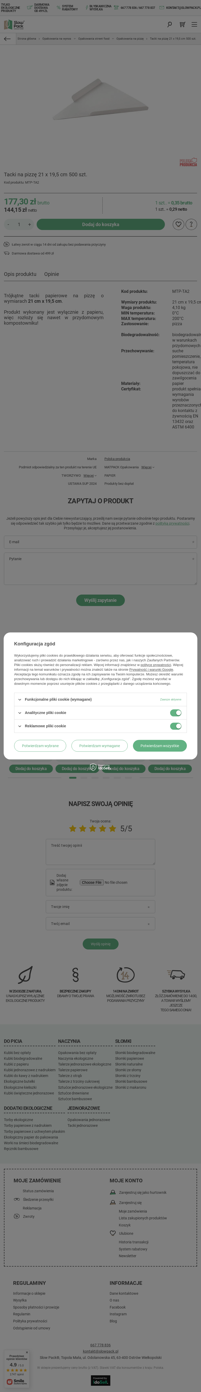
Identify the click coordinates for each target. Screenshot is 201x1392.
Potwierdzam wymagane (99, 746)
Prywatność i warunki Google (151, 669)
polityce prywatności (156, 665)
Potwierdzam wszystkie (160, 746)
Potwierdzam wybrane (40, 746)
